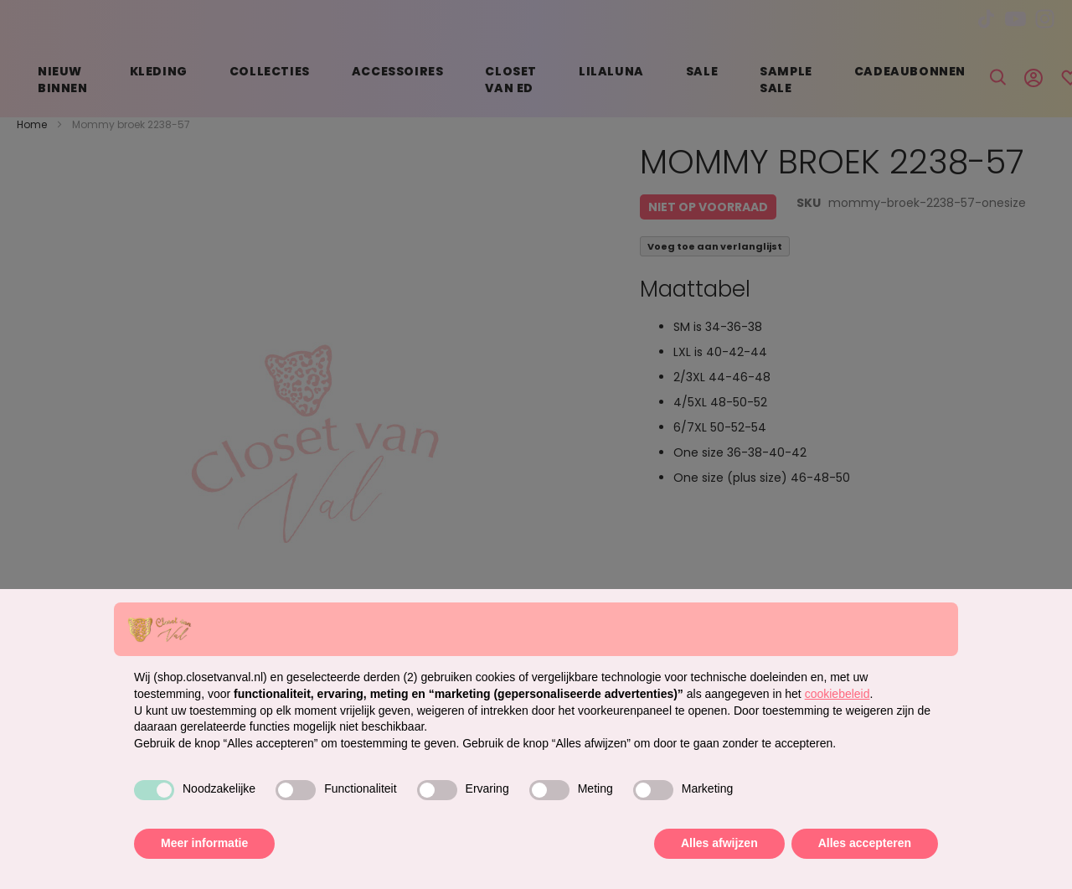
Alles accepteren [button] (864, 843)
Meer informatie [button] (204, 843)
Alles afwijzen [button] (719, 843)
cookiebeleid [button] (837, 693)
